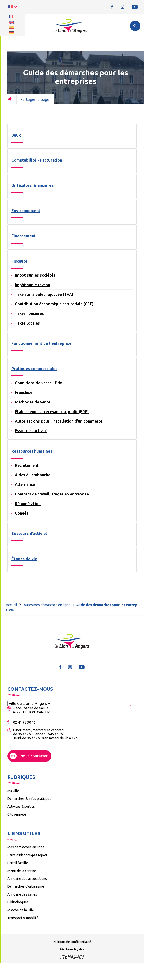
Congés (21, 513)
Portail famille (17, 863)
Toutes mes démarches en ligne (46, 605)
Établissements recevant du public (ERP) (52, 411)
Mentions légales (72, 949)
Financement (23, 236)
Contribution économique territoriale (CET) (54, 304)
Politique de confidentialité (72, 941)
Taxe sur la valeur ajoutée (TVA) (44, 294)
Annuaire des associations (27, 879)
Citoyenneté (16, 814)
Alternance (25, 484)
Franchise (23, 392)
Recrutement (27, 465)
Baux (16, 135)
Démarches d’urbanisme (25, 886)
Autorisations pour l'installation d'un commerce (58, 421)
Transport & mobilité (22, 918)
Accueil (11, 605)
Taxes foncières (29, 313)
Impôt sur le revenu (32, 285)
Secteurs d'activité (29, 533)
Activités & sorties (21, 806)
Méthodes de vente (32, 402)
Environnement (25, 210)
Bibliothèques (18, 902)
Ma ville (13, 791)
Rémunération (28, 503)
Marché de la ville (20, 910)
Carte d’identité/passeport (27, 855)
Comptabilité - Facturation (36, 160)
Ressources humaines (31, 451)
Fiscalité (19, 261)
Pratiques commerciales (34, 368)
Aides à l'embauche (32, 475)
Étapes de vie (24, 559)
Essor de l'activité (31, 431)
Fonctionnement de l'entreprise (41, 343)
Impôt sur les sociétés (35, 275)
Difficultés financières (32, 185)
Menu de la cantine (21, 871)
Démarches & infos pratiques (29, 799)
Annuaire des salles (22, 894)
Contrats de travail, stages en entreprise (52, 494)
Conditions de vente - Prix (38, 383)
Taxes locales (27, 323)
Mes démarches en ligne (25, 847)
